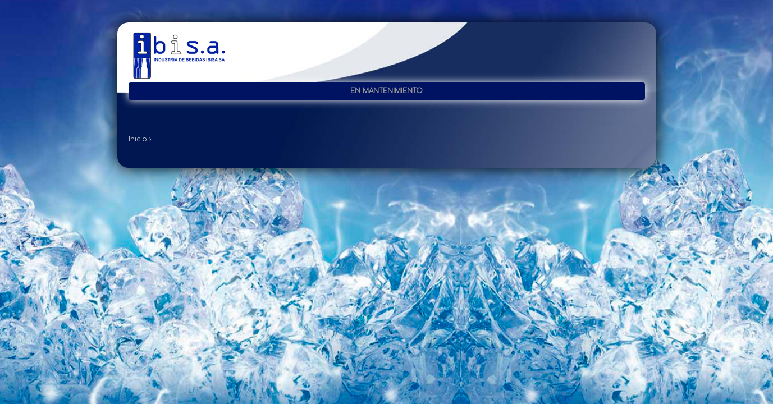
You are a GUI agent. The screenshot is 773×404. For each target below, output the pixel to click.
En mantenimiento (386, 91)
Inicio (138, 139)
